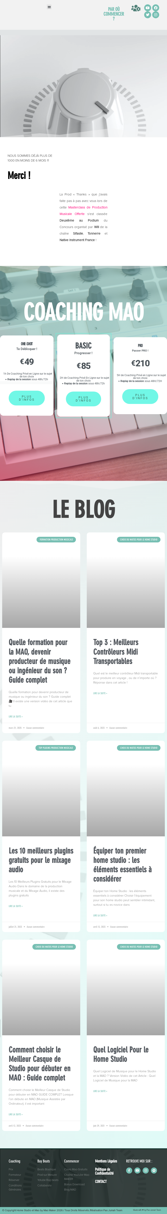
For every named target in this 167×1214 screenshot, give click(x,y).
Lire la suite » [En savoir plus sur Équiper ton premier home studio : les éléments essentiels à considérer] (100, 915)
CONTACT (101, 1181)
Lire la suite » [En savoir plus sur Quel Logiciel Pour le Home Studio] (100, 1091)
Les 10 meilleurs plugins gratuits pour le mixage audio (41, 860)
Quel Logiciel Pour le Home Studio (121, 1054)
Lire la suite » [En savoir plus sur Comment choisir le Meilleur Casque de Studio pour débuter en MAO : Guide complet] (16, 1114)
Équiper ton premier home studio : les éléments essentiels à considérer (122, 865)
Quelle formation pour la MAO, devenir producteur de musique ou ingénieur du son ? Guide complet (39, 661)
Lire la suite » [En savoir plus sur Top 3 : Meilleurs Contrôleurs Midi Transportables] (100, 693)
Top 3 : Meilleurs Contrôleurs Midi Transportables (115, 652)
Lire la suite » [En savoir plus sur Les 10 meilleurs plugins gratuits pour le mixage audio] (16, 906)
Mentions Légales (106, 1161)
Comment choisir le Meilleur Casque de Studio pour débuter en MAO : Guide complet (39, 1064)
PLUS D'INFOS (27, 398)
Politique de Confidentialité (104, 1171)
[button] (49, 6)
